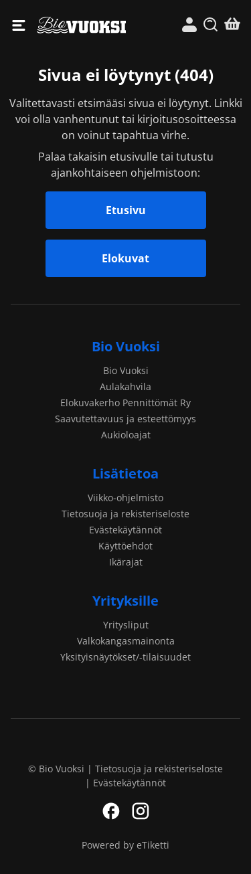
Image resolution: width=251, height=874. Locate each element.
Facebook (111, 811)
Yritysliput (126, 624)
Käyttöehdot (125, 545)
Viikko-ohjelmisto (125, 497)
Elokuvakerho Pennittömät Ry (125, 402)
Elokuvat (125, 258)
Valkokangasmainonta (126, 640)
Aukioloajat (126, 434)
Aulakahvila (125, 386)
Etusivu (126, 210)
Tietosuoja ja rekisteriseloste (125, 513)
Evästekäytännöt (125, 529)
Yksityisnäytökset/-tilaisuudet (125, 656)
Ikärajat (126, 561)
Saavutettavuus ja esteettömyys (125, 418)
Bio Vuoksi (81, 25)
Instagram (140, 811)
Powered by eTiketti (125, 845)
